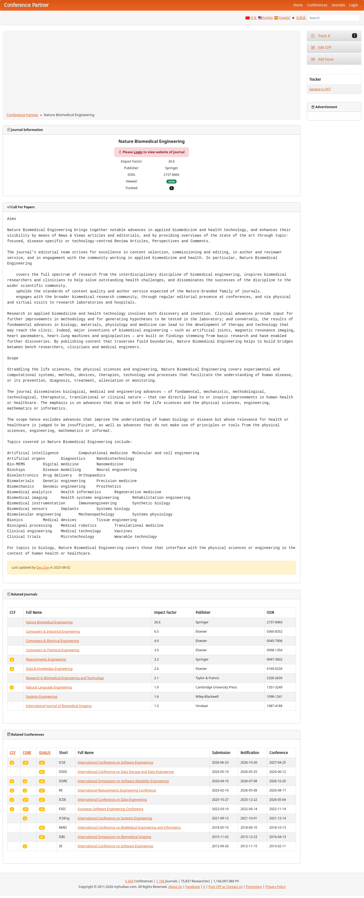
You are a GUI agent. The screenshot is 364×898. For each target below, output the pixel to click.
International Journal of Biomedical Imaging (58, 706)
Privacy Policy (275, 886)
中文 (253, 18)
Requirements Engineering (46, 659)
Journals (338, 5)
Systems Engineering (41, 696)
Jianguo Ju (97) (319, 89)
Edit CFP (321, 47)
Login (353, 5)
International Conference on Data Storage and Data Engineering (126, 771)
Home (298, 5)
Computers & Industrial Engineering (53, 631)
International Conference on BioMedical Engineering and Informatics (129, 827)
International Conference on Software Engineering (115, 762)
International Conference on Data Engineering (112, 799)
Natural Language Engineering (49, 687)
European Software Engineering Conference (110, 809)
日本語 (301, 18)
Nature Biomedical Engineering (49, 622)
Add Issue (322, 59)
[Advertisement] (151, 72)
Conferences (317, 5)
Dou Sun (42, 567)
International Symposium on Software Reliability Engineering (123, 781)
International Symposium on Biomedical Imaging (114, 837)
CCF (13, 753)
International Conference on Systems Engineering (115, 818)
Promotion (254, 886)
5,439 (129, 881)
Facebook (193, 886)
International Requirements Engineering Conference (117, 790)
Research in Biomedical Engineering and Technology (65, 678)
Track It (334, 35)
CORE (27, 753)
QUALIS (44, 753)
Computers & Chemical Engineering (52, 650)
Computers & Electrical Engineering (52, 641)
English (268, 18)
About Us (175, 886)
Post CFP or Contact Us (225, 886)
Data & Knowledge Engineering (49, 668)
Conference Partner (22, 114)
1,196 (160, 881)
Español (284, 18)
